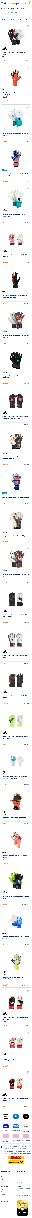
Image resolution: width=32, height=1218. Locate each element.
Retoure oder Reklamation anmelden (23, 1189)
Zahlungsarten (20, 1176)
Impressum (4, 1189)
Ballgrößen (20, 1182)
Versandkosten (20, 1174)
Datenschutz (4, 1194)
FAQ (2, 1174)
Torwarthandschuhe (12, 12)
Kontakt (3, 1176)
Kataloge (19, 1179)
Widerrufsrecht (20, 1193)
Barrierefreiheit (5, 1197)
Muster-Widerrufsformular (23, 1195)
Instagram (3, 1203)
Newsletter (4, 1179)
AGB (2, 1191)
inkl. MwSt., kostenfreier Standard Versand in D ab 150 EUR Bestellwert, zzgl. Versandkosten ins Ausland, (18, 1148)
